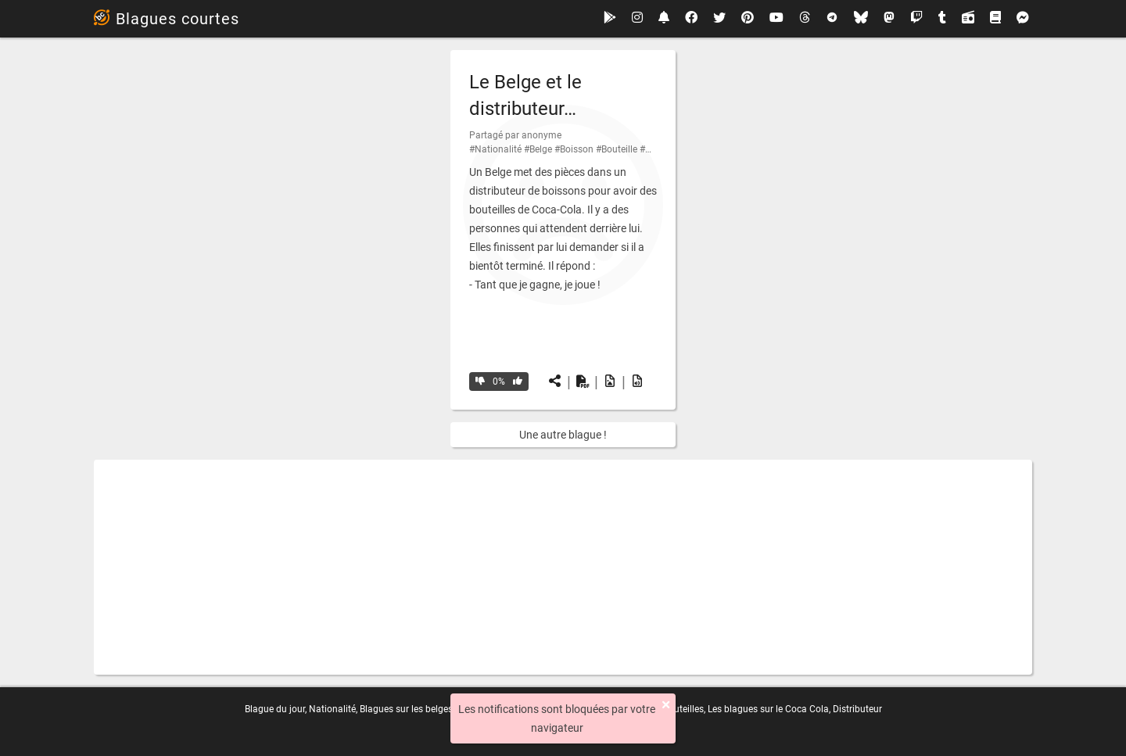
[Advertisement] (563, 567)
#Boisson (573, 149)
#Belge (538, 149)
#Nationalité (495, 149)
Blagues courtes (166, 18)
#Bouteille (616, 149)
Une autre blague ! (563, 434)
